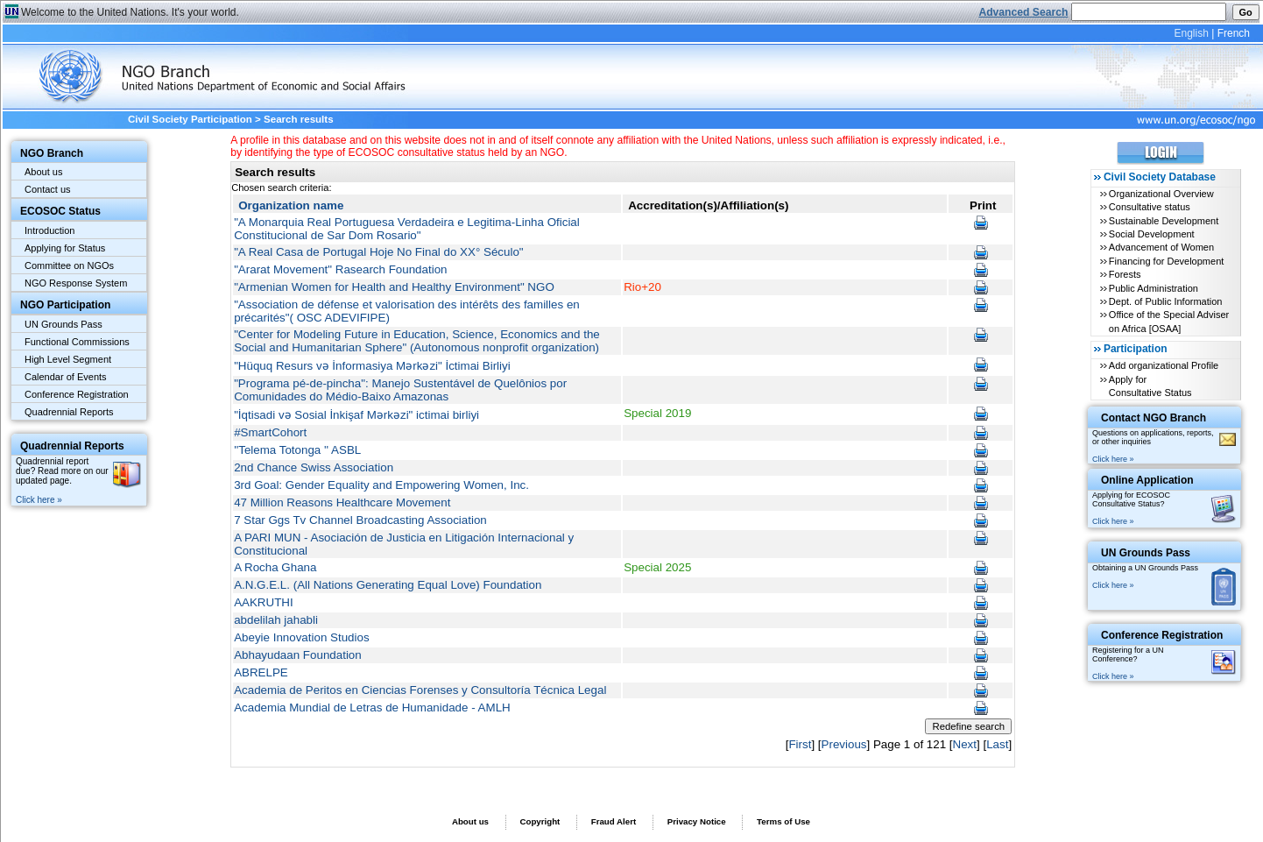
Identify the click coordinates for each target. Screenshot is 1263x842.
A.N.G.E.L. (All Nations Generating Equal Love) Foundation (387, 584)
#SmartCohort (270, 432)
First (799, 744)
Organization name (290, 205)
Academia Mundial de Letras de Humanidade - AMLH (372, 707)
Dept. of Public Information (1166, 301)
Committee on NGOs (69, 265)
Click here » (39, 500)
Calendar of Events (66, 376)
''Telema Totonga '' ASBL (297, 449)
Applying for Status (65, 248)
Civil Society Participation (190, 119)
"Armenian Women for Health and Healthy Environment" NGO (394, 287)
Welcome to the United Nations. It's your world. (130, 12)
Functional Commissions (77, 341)
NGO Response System (76, 283)
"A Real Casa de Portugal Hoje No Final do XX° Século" (378, 251)
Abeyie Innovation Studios (301, 637)
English (1191, 33)
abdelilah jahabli (276, 619)
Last (997, 744)
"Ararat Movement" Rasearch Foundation (340, 269)
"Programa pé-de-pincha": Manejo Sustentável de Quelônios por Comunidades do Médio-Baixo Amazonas (400, 390)
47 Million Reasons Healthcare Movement (342, 502)
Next (965, 744)
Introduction (49, 230)
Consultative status (1149, 207)
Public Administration (1153, 288)
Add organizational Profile (1163, 365)
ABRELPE (261, 672)
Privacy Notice (696, 821)
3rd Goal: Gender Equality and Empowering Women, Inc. (381, 485)
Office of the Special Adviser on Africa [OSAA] (1169, 321)
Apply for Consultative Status (1150, 386)
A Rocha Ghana (275, 567)
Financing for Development (1166, 261)
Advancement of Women (1161, 247)
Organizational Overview (1161, 193)
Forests (1125, 274)
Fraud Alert (613, 821)
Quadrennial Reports (69, 412)
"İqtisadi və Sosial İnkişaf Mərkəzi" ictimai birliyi (356, 414)
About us (43, 171)
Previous (844, 744)
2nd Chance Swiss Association (313, 467)
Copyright (539, 821)
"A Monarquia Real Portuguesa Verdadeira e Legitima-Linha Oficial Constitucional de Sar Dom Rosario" (407, 229)
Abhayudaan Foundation (298, 655)
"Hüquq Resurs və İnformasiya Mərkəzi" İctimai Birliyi (372, 365)
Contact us (48, 189)
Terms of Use (783, 821)
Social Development (1152, 234)
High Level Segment (68, 359)
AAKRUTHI (263, 602)
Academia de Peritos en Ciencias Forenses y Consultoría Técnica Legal (420, 690)
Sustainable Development (1163, 221)
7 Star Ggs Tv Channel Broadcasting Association (360, 520)
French (1233, 33)
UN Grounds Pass (63, 324)
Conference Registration (77, 394)
